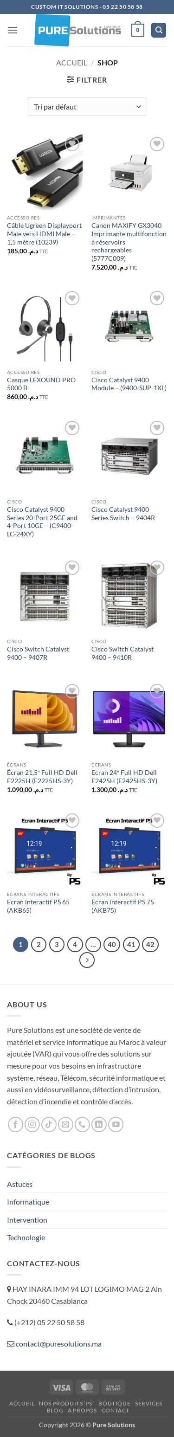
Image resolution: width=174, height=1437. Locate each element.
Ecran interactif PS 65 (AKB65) (38, 906)
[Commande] (87, 106)
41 (131, 944)
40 (112, 944)
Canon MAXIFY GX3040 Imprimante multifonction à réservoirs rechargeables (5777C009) (129, 242)
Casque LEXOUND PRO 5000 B (41, 384)
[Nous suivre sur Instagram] (32, 1124)
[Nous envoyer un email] (65, 1124)
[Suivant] (87, 960)
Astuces (19, 1183)
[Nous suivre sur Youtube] (115, 1124)
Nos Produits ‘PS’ (66, 1403)
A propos (82, 1410)
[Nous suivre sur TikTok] (49, 1124)
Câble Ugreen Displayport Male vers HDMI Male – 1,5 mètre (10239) (44, 233)
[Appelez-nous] (82, 1124)
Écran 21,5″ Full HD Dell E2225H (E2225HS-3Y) (42, 777)
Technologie (26, 1237)
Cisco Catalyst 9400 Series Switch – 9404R (123, 514)
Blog (55, 1410)
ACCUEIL (21, 1403)
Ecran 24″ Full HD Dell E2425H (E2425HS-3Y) (124, 777)
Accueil (71, 62)
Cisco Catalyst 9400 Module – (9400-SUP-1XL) (129, 384)
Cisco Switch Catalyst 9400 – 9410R (122, 653)
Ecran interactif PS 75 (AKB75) (122, 906)
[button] (12, 30)
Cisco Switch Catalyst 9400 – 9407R (38, 653)
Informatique (28, 1201)
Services (148, 1403)
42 (150, 944)
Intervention (27, 1219)
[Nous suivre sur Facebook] (15, 1124)
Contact (115, 1410)
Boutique (114, 1403)
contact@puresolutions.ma (59, 1343)
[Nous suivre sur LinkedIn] (99, 1124)
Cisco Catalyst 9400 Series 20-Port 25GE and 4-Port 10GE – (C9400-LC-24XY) (42, 522)
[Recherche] (158, 30)
